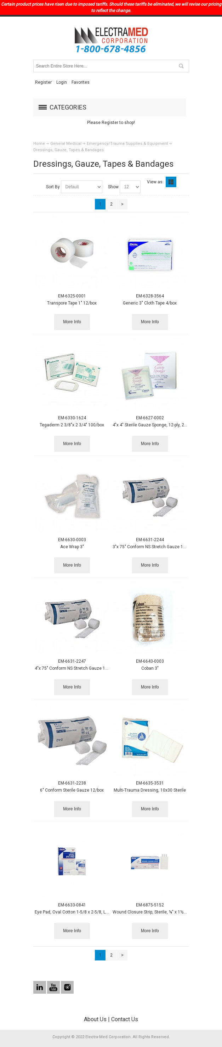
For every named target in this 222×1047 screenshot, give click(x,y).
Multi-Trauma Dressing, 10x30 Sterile (150, 790)
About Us (95, 1019)
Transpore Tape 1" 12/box (72, 303)
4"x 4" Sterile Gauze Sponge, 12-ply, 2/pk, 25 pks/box (163, 424)
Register (43, 82)
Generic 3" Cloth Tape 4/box (150, 303)
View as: (155, 181)
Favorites (81, 82)
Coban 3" (150, 668)
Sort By (53, 186)
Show (113, 186)
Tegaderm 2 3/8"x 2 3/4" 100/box (72, 424)
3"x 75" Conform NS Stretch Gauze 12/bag (153, 546)
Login (61, 82)
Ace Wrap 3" (72, 546)
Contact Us (124, 1019)
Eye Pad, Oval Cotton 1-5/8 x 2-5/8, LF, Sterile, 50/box (86, 912)
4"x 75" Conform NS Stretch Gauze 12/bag (75, 668)
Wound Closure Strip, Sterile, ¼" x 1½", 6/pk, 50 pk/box (165, 912)
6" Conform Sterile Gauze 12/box (72, 790)
